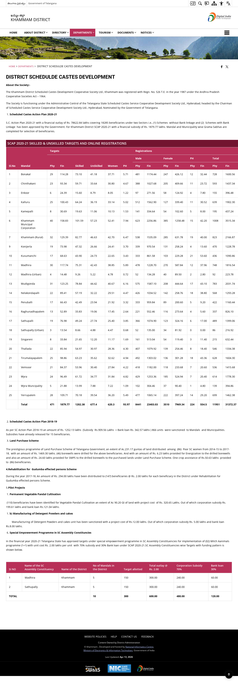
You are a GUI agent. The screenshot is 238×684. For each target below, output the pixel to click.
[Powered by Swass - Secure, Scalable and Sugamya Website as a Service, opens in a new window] (92, 669)
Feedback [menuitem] (147, 636)
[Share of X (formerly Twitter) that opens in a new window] (227, 66)
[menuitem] (192, 3)
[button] (227, 32)
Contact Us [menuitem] (129, 636)
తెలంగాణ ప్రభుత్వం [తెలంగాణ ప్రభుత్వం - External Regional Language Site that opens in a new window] (16, 3)
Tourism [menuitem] (106, 32)
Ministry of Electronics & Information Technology (108, 650)
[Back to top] (229, 675)
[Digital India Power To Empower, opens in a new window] (145, 669)
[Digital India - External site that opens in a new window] (215, 24)
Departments (26, 66)
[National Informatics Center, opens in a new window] (119, 669)
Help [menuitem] (114, 636)
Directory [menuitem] (60, 32)
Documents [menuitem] (127, 32)
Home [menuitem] (13, 32)
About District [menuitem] (36, 32)
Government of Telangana (42, 3)
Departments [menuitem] (83, 32)
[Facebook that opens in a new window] (221, 66)
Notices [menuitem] (147, 32)
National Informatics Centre (139, 646)
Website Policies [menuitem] (95, 636)
